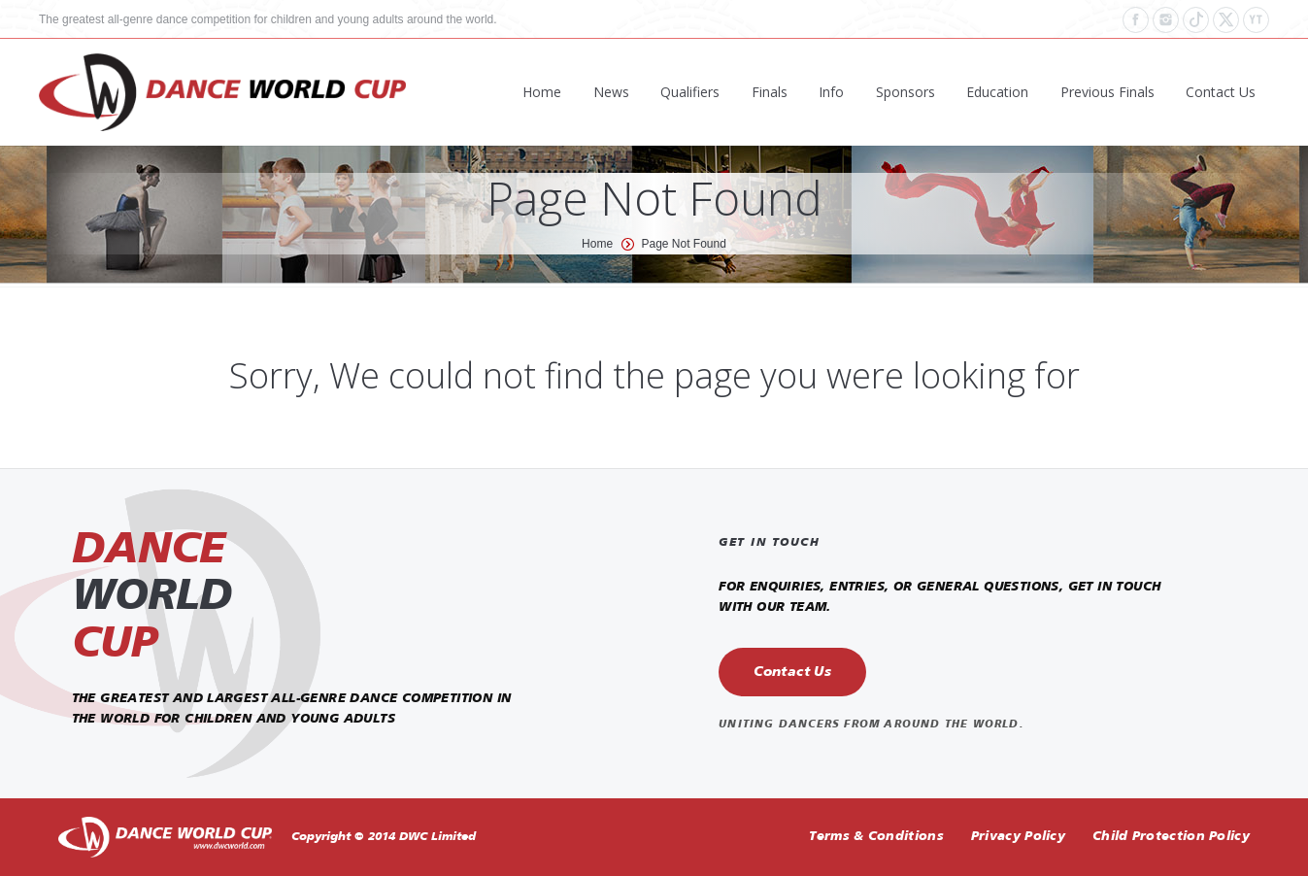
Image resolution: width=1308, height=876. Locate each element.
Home (597, 244)
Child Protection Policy (1171, 836)
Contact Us (792, 672)
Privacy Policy (1018, 836)
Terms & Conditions (876, 836)
